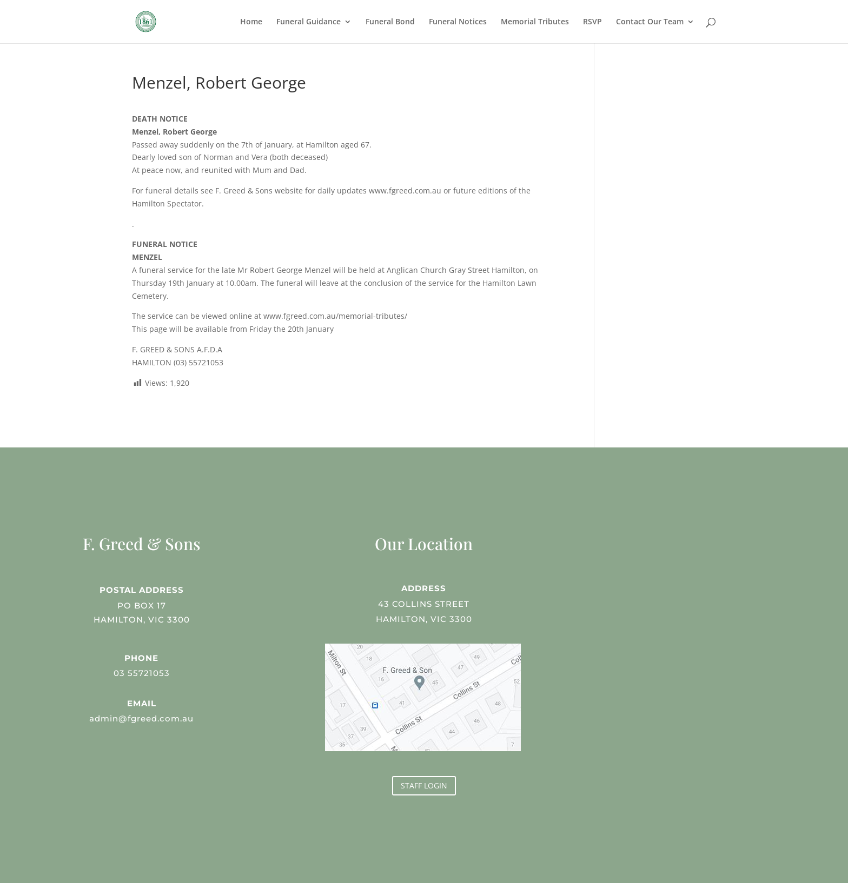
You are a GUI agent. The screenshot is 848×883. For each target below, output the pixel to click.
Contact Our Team (650, 22)
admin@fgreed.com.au (141, 717)
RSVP (592, 22)
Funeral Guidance (308, 22)
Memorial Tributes (535, 22)
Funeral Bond (390, 22)
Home (251, 22)
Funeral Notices (458, 22)
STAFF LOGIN (424, 785)
